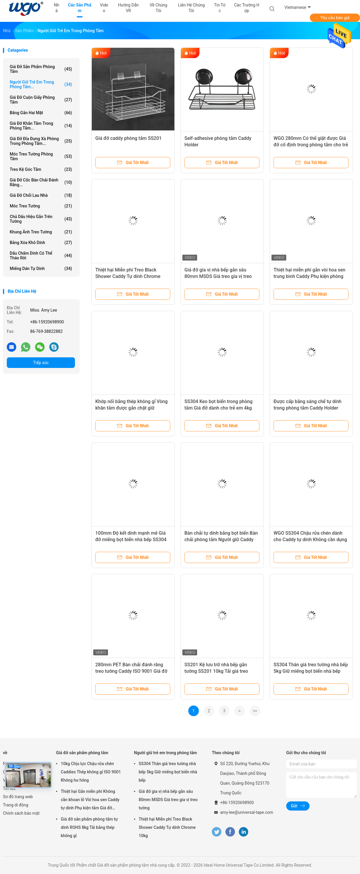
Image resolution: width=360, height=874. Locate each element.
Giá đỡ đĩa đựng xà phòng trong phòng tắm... (41, 141)
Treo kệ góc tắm (41, 169)
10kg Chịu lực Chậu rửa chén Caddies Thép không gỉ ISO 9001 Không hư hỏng (91, 772)
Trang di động (15, 805)
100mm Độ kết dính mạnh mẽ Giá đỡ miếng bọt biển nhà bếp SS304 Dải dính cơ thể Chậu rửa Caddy (130, 539)
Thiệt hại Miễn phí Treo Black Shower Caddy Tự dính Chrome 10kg (128, 276)
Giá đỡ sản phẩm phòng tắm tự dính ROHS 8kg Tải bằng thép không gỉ (89, 827)
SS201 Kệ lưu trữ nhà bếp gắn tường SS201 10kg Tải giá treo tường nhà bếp (216, 671)
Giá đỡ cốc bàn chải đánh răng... (41, 182)
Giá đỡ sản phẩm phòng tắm (41, 69)
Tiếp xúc (41, 362)
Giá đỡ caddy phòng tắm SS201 (128, 138)
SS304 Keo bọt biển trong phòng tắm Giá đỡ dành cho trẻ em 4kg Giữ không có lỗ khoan (218, 408)
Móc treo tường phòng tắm (41, 156)
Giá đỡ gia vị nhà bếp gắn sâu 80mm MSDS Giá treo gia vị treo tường (218, 276)
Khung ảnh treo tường (41, 232)
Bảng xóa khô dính (41, 242)
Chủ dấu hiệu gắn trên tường (41, 219)
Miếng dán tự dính (41, 268)
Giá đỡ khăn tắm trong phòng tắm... (41, 125)
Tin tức (9, 788)
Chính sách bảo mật (21, 813)
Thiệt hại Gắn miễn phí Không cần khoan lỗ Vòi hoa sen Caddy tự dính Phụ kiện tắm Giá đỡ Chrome (90, 800)
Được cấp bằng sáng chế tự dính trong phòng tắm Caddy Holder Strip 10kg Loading (307, 408)
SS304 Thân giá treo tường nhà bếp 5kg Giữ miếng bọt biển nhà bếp (168, 772)
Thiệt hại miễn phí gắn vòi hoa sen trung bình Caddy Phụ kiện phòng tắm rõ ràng (309, 276)
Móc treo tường (41, 206)
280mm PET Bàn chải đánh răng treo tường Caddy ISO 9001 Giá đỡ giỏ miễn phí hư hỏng (131, 671)
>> (255, 710)
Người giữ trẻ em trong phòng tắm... (41, 84)
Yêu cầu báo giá (335, 17)
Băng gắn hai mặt (41, 113)
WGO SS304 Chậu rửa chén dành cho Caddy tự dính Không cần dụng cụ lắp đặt (310, 539)
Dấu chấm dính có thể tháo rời (41, 255)
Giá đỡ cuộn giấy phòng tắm (41, 99)
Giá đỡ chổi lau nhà (41, 195)
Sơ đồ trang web (18, 796)
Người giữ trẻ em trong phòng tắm (165, 752)
